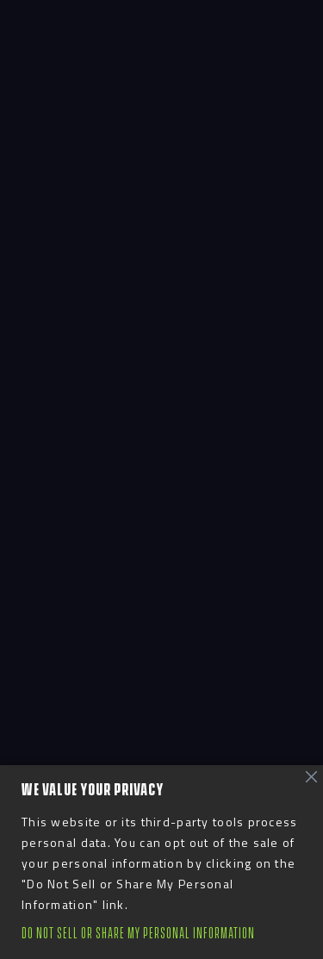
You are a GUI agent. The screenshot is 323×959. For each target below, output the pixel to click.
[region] (161, 862)
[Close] (312, 777)
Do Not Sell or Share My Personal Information (138, 933)
